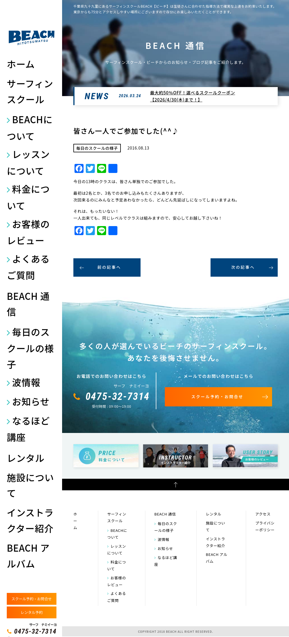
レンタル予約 (32, 612)
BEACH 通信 (28, 303)
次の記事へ (243, 267)
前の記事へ (109, 267)
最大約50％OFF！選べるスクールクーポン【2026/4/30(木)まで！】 (192, 96)
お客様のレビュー (28, 232)
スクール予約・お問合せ (31, 598)
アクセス (262, 514)
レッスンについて (28, 162)
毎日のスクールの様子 (30, 347)
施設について (30, 485)
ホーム (21, 63)
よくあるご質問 (28, 267)
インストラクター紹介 (30, 520)
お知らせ (31, 401)
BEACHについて (29, 127)
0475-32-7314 (35, 631)
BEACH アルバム (28, 555)
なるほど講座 (28, 429)
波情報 (26, 382)
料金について (28, 197)
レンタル (26, 457)
